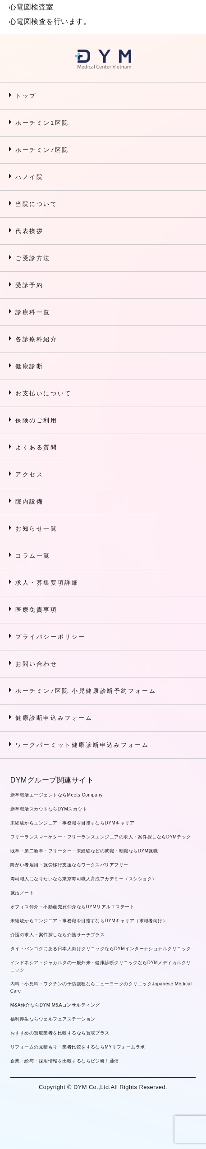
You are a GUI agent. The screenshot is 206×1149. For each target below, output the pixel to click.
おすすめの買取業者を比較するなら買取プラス (60, 1032)
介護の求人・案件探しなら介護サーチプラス (57, 934)
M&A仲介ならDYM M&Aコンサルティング (55, 1005)
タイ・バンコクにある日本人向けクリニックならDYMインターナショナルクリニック (100, 948)
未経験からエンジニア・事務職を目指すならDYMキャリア (72, 822)
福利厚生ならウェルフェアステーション (53, 1018)
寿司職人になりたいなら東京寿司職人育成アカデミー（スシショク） (83, 878)
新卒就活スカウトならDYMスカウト (48, 808)
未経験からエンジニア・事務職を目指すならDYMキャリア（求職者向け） (89, 920)
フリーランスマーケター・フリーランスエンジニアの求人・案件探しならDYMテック (100, 836)
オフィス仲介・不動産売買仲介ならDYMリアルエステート (72, 906)
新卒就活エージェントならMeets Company (56, 794)
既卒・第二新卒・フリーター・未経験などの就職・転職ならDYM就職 (84, 850)
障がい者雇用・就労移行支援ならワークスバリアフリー (69, 864)
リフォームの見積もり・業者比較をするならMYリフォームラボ (77, 1046)
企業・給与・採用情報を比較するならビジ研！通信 (64, 1060)
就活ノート (22, 892)
